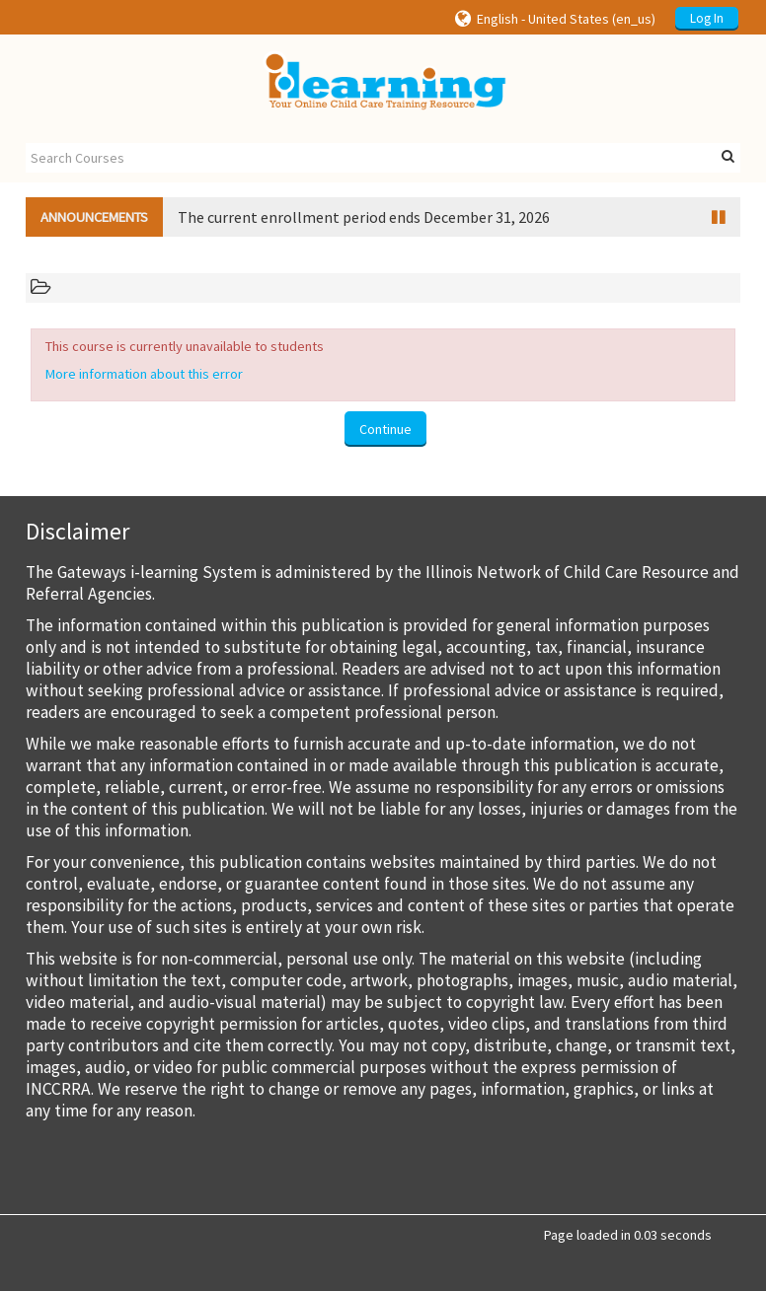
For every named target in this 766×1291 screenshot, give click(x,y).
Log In (707, 18)
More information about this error (144, 374)
